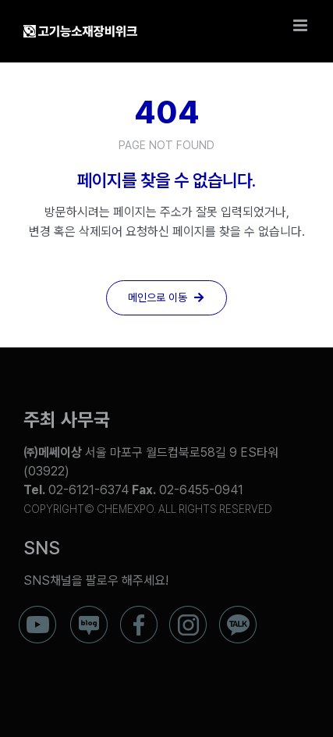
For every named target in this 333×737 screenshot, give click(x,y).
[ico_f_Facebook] (139, 611)
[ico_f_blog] (89, 611)
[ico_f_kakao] (238, 611)
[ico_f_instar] (188, 611)
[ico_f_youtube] (37, 611)
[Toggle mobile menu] (301, 25)
